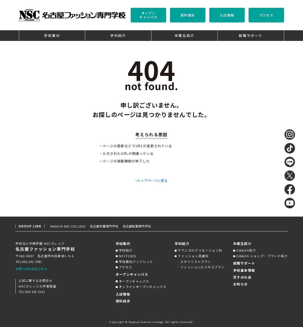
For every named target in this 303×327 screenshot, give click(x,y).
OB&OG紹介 (246, 250)
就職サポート (244, 263)
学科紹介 (182, 243)
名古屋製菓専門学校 (144, 226)
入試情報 (227, 15)
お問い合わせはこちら (32, 268)
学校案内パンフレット (136, 261)
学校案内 (123, 243)
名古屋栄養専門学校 (109, 226)
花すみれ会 (242, 277)
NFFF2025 (127, 256)
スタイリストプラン (195, 261)
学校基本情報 (244, 270)
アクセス (266, 15)
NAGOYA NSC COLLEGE (70, 226)
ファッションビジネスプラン (202, 267)
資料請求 (187, 15)
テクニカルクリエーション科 (200, 250)
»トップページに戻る (151, 180)
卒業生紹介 (242, 243)
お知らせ (240, 284)
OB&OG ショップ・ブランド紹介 (262, 256)
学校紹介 (126, 250)
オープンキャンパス (148, 15)
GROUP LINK (29, 226)
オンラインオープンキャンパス (142, 286)
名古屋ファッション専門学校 (45, 249)
